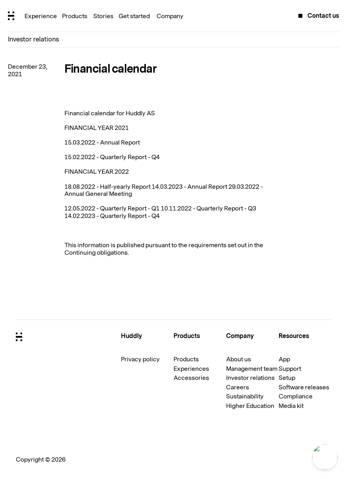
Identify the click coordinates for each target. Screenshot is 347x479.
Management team (251, 368)
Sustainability (245, 396)
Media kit (291, 405)
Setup (287, 377)
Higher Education (250, 405)
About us (238, 359)
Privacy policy (140, 359)
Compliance (296, 396)
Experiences (191, 368)
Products (186, 359)
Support (290, 368)
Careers (237, 387)
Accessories (191, 377)
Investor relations (33, 39)
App (284, 359)
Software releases (304, 387)
